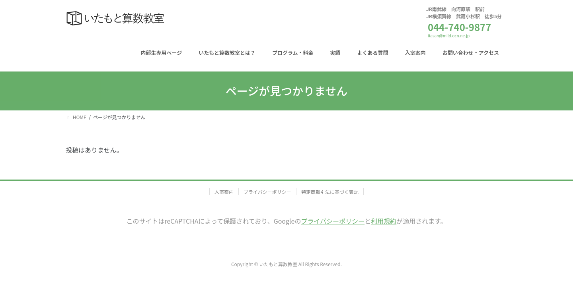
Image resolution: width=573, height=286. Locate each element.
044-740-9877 (459, 27)
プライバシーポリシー (267, 191)
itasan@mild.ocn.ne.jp (449, 36)
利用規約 (383, 221)
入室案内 (224, 191)
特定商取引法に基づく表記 (330, 191)
